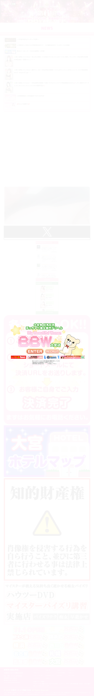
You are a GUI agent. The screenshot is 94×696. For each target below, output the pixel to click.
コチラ (45, 363)
